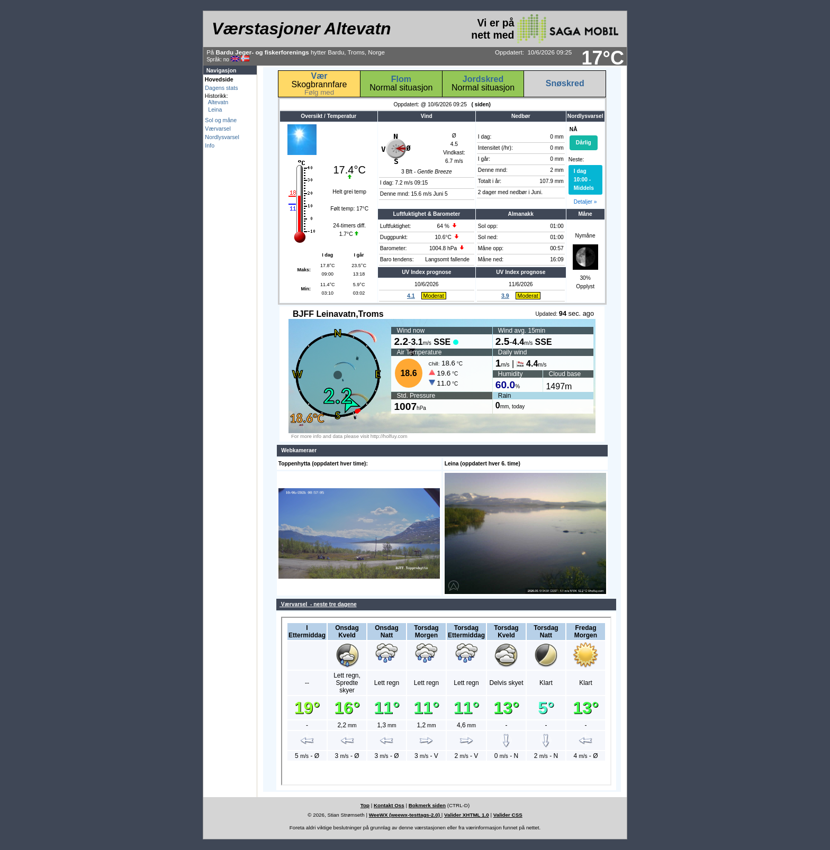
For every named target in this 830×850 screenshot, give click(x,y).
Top (364, 805)
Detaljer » (585, 202)
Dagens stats (221, 88)
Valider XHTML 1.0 (466, 815)
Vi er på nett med (544, 28)
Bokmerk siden (427, 805)
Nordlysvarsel (222, 137)
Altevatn (216, 102)
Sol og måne (221, 120)
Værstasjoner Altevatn (301, 28)
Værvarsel (218, 128)
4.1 (411, 296)
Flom (401, 79)
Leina (213, 109)
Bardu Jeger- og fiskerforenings (262, 52)
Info (209, 145)
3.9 (505, 296)
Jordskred (483, 79)
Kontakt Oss (389, 805)
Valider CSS (507, 815)
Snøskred (565, 83)
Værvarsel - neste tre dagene (318, 604)
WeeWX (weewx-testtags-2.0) (405, 815)
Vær (319, 75)
